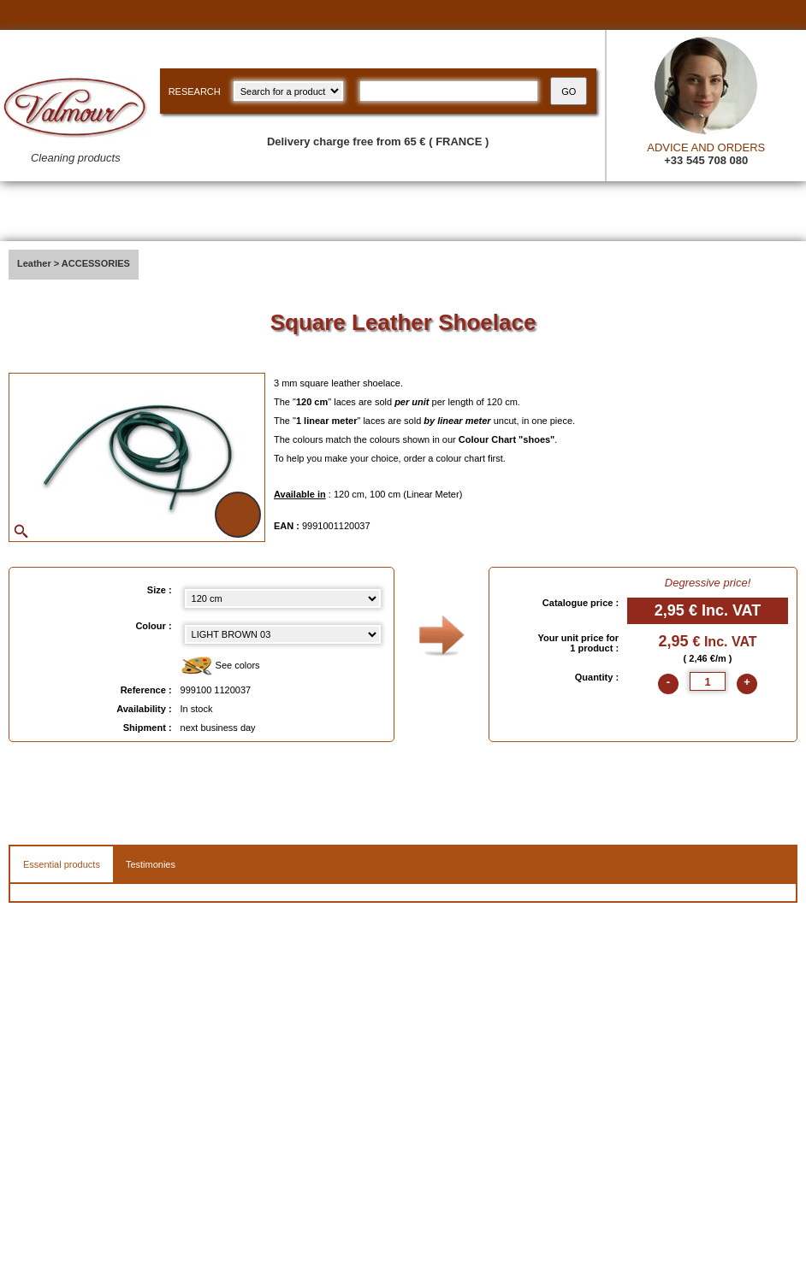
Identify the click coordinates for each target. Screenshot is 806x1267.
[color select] (283, 634)
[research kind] (288, 91)
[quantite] (708, 681)
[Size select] (283, 598)
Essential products (61, 864)
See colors (220, 666)
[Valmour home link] (75, 124)
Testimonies (150, 864)
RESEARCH (195, 91)
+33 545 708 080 (706, 160)
